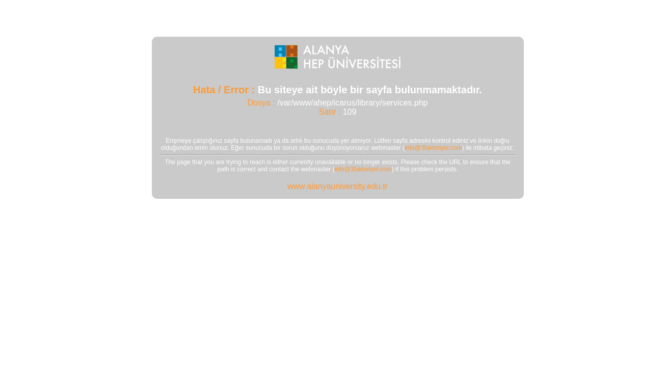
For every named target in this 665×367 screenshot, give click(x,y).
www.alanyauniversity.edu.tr (337, 186)
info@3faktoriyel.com (433, 147)
